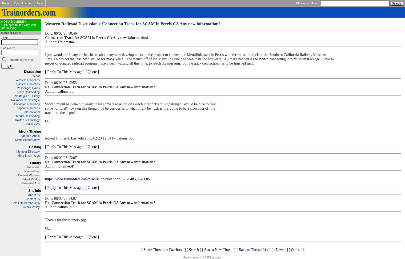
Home (6, 3)
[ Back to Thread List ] (253, 250)
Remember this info (20, 59)
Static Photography (27, 139)
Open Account (23, 3)
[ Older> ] (296, 250)
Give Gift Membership (25, 203)
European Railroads (27, 108)
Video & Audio (30, 135)
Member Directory (28, 151)
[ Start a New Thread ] (218, 250)
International (31, 112)
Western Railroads (28, 80)
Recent (35, 76)
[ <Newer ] (279, 250)
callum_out (66, 91)
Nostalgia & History (27, 96)
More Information (29, 155)
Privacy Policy (31, 207)
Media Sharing (30, 131)
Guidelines (33, 124)
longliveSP (66, 166)
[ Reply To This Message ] (65, 72)
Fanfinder (33, 167)
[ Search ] (194, 250)
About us (34, 195)
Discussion (32, 72)
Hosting (35, 147)
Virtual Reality (31, 179)
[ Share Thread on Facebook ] (163, 250)
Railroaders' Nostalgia (25, 100)
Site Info (35, 191)
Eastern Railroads (28, 84)
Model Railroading (28, 116)
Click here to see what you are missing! (18, 25)
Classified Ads (30, 183)
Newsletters (32, 171)
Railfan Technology (27, 120)
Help (40, 3)
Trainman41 (67, 42)
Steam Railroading (28, 92)
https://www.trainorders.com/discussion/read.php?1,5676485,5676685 (97, 179)
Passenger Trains (28, 88)
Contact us (33, 199)
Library (35, 163)
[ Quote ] (92, 72)
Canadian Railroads (27, 104)
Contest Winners (29, 175)
